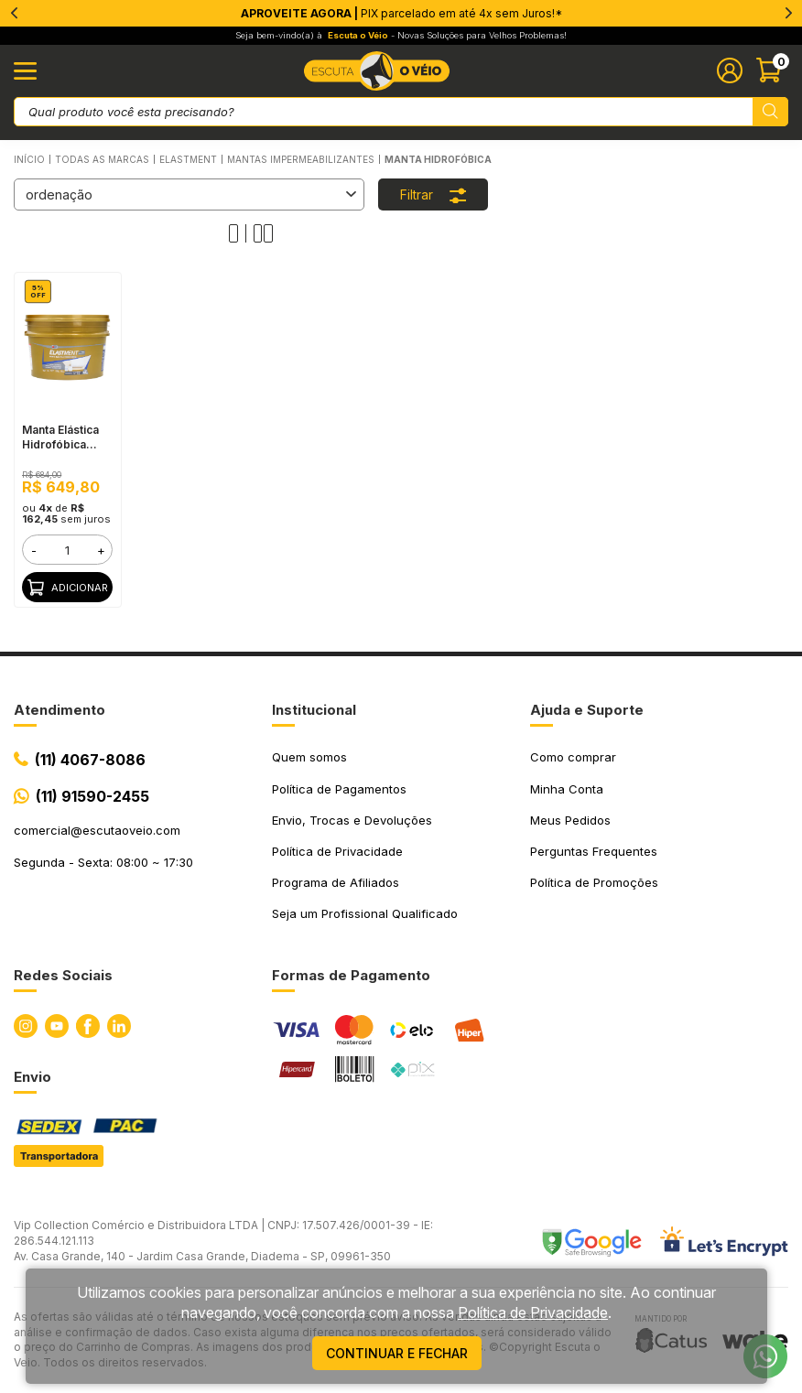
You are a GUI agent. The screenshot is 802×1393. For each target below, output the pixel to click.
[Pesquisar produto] (770, 111)
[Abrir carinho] (772, 70)
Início (29, 159)
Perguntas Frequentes (593, 851)
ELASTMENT (188, 159)
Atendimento (59, 709)
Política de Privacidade (337, 851)
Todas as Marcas (102, 159)
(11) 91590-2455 (92, 796)
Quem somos (309, 757)
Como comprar (573, 757)
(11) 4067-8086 (90, 759)
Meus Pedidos (570, 820)
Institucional (314, 709)
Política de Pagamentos (339, 789)
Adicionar (67, 587)
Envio (32, 1076)
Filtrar (433, 194)
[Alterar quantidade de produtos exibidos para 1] (237, 233)
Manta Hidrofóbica (438, 159)
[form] (67, 549)
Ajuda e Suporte (587, 709)
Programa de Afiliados (335, 882)
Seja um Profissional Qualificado (365, 913)
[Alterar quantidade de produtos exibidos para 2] (263, 233)
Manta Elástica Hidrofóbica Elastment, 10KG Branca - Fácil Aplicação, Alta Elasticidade (66, 437)
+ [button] (101, 550)
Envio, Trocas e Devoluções (352, 820)
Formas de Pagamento (351, 975)
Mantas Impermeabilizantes (300, 159)
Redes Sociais (63, 975)
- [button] (34, 550)
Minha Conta (566, 789)
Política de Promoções (594, 882)
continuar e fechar (397, 1353)
